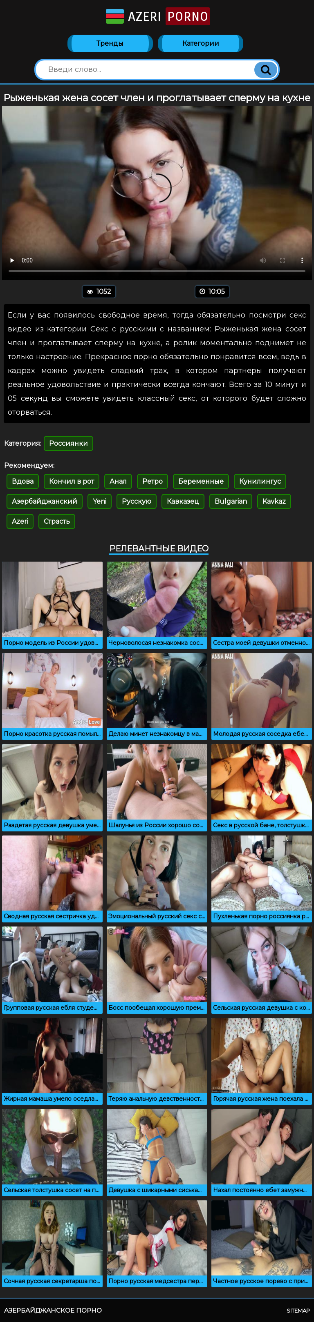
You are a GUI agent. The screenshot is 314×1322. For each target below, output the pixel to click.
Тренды (109, 43)
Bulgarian (231, 501)
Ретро (152, 481)
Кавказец (183, 501)
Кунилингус (260, 481)
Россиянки (68, 443)
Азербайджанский (44, 501)
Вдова (23, 481)
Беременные (201, 481)
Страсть (57, 521)
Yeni (99, 501)
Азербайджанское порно (53, 1310)
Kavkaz (274, 501)
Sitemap (298, 1310)
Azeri (157, 16)
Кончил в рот (71, 481)
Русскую (136, 501)
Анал (118, 481)
